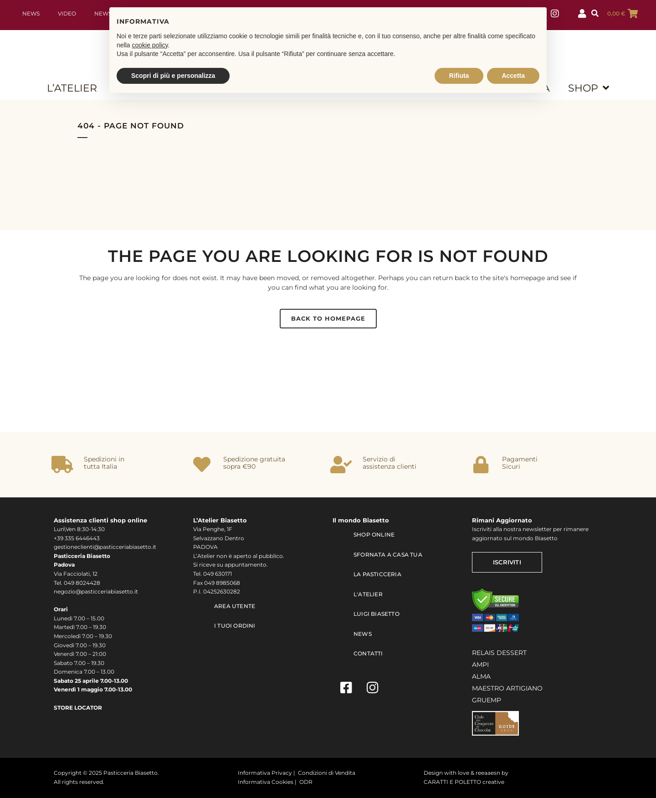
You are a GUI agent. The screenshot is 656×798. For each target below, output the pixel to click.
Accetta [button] (513, 75)
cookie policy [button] (150, 45)
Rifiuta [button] (459, 75)
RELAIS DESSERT (499, 653)
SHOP (588, 87)
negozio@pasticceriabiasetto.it (96, 591)
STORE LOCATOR (78, 708)
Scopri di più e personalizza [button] (173, 75)
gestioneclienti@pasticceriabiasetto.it (105, 547)
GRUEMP (486, 700)
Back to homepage (328, 318)
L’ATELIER (72, 88)
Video (67, 13)
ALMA (481, 676)
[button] (595, 13)
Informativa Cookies (265, 782)
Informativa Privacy (265, 773)
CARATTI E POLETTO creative (464, 782)
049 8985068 (222, 583)
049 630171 (217, 574)
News (31, 13)
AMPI (480, 664)
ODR (306, 782)
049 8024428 (82, 583)
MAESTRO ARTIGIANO (507, 688)
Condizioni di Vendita (326, 773)
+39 (59, 538)
